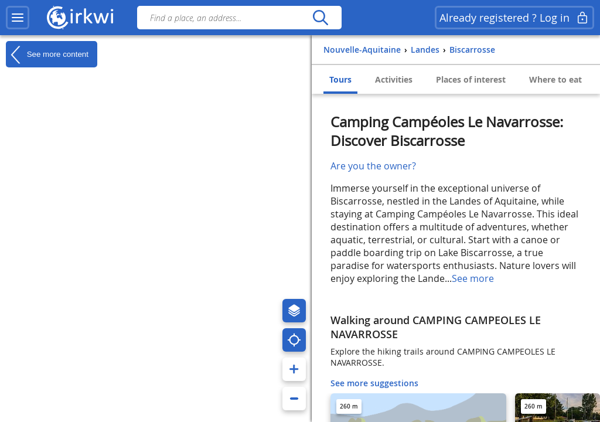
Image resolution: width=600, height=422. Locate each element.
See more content (47, 54)
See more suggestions (374, 383)
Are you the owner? (373, 165)
